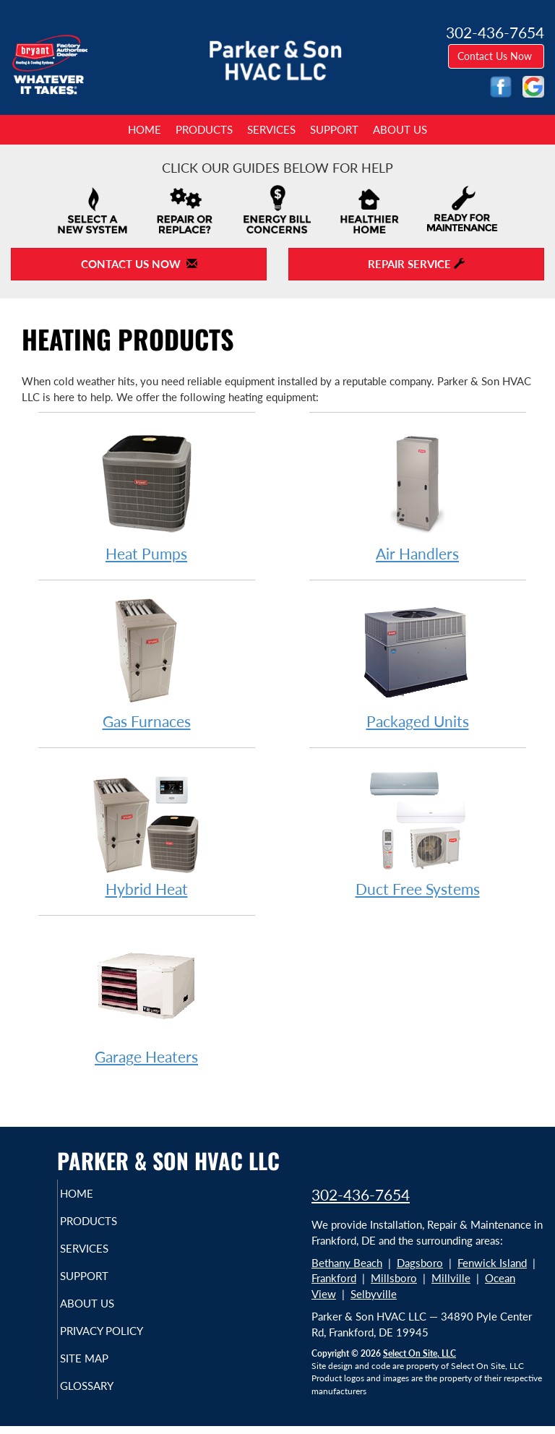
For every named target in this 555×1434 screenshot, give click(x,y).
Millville (450, 1277)
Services (271, 129)
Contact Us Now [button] (496, 56)
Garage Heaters (146, 997)
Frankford (333, 1277)
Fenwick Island (492, 1262)
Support (334, 129)
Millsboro (394, 1277)
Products (204, 129)
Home (144, 129)
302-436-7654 (360, 1194)
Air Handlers (417, 494)
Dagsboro (420, 1262)
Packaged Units (417, 662)
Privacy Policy (90, 1337)
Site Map (103, 1371)
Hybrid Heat (146, 830)
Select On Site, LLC (419, 1353)
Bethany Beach (346, 1262)
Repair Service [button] (416, 263)
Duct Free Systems (417, 830)
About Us (400, 129)
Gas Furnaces (146, 662)
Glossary (106, 1398)
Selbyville (373, 1293)
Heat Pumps (146, 494)
